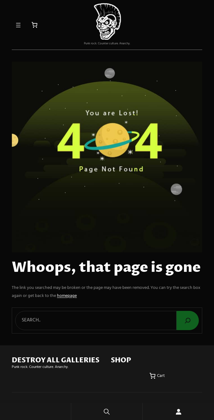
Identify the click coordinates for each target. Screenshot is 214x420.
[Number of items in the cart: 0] (34, 25)
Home (35, 411)
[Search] (188, 320)
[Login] (178, 411)
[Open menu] (18, 25)
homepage (67, 295)
